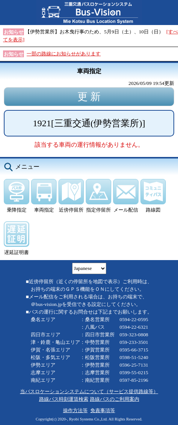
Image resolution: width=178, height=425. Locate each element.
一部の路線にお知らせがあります (64, 53)
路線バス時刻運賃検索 (63, 399)
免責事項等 (102, 410)
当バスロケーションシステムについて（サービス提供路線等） (89, 391)
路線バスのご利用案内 (114, 399)
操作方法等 (75, 410)
